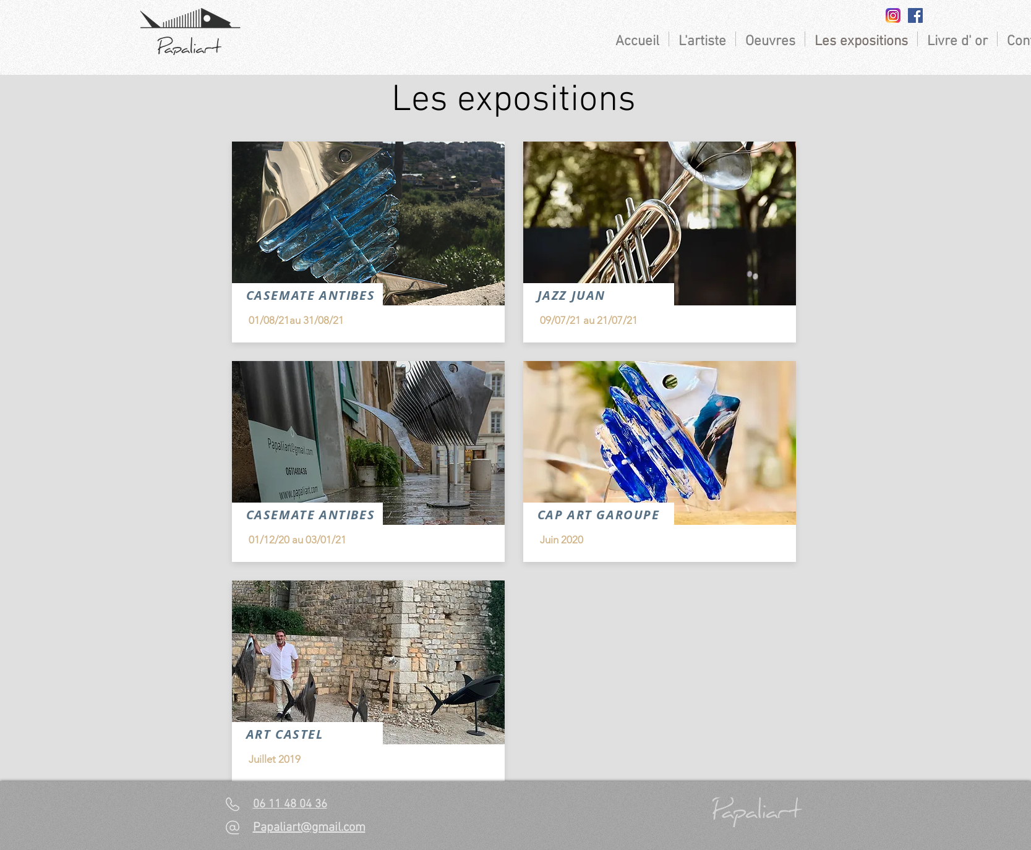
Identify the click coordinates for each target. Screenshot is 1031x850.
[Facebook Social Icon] (915, 15)
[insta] (893, 15)
